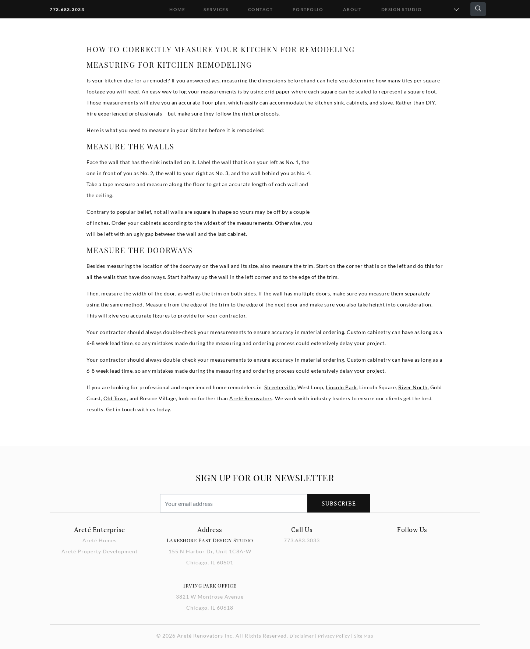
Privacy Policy (334, 636)
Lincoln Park (341, 387)
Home (177, 9)
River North (413, 387)
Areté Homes (99, 540)
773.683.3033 (67, 9)
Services (216, 9)
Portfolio (308, 9)
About (352, 9)
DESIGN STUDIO (401, 9)
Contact (260, 9)
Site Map (364, 636)
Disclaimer (302, 636)
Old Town (115, 398)
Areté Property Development (99, 551)
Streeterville (279, 387)
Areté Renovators (250, 398)
